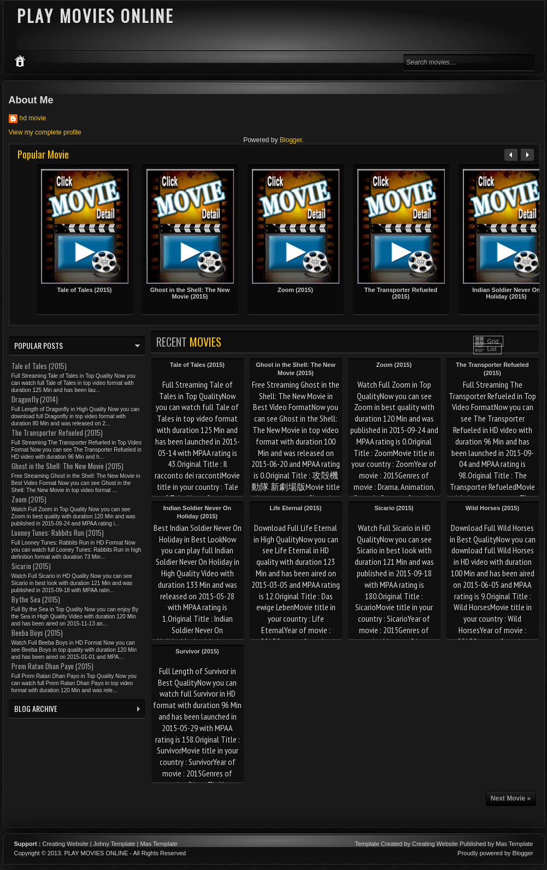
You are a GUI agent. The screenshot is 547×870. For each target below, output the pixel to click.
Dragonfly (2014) (34, 399)
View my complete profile (45, 132)
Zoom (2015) (295, 290)
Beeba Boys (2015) (37, 632)
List (492, 349)
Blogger (291, 140)
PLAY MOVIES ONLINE (96, 853)
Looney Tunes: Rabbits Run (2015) (57, 532)
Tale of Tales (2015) (84, 290)
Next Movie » (511, 798)
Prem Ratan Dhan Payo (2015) (52, 666)
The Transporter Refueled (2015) (400, 293)
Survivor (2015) (197, 651)
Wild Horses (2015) (492, 508)
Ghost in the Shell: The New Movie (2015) (190, 293)
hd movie (33, 118)
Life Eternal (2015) (296, 508)
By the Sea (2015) (35, 599)
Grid (493, 341)
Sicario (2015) (394, 508)
